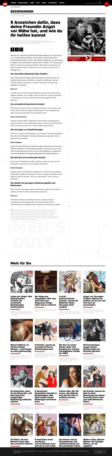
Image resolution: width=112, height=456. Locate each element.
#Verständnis (52, 213)
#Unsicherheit (27, 216)
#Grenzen (45, 214)
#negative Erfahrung (36, 216)
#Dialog (52, 216)
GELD (38, 3)
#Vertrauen (35, 209)
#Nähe (56, 216)
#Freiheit (39, 214)
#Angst (22, 209)
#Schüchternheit (24, 219)
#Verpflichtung (38, 213)
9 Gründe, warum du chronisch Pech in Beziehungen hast (45, 436)
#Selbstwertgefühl (36, 211)
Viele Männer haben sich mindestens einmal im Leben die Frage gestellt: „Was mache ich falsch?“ (45, 400)
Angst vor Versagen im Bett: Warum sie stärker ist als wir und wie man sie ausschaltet (94, 390)
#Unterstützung (52, 209)
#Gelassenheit (33, 219)
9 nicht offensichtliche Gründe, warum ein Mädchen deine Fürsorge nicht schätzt (68, 391)
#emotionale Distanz (27, 213)
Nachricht (13, 15)
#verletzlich (19, 216)
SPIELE (44, 3)
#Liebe (12, 211)
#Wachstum (17, 214)
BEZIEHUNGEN (23, 3)
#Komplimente (14, 219)
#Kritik (35, 214)
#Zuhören (51, 214)
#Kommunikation (43, 209)
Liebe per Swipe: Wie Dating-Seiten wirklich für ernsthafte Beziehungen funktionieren (21, 391)
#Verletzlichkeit (26, 211)
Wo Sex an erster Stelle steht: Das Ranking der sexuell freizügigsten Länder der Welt (69, 438)
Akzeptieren (100, 451)
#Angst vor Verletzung (35, 218)
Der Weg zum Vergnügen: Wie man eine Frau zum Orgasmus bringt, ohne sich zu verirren (45, 390)
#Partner (12, 218)
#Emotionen (18, 211)
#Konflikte (26, 218)
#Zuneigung (19, 218)
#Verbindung (25, 214)
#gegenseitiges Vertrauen (49, 218)
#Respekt (44, 211)
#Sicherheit (46, 216)
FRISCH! (62, 3)
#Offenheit (45, 213)
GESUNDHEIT (52, 3)
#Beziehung (28, 209)
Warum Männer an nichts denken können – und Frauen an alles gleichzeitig (21, 437)
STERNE (13, 3)
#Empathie (18, 213)
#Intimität (17, 209)
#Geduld (12, 216)
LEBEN (32, 3)
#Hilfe (12, 214)
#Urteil (31, 214)
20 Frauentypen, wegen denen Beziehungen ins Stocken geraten (91, 437)
